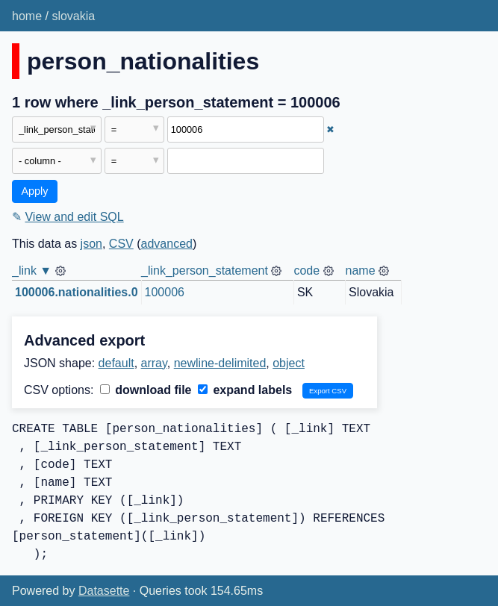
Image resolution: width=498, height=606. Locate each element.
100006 (164, 292)
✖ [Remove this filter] (330, 129)
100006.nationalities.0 (76, 292)
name (361, 270)
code (306, 270)
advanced (167, 243)
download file (146, 390)
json (91, 243)
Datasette (103, 590)
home (27, 16)
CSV (121, 243)
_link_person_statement (204, 270)
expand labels (245, 390)
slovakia (73, 16)
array (154, 363)
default (116, 363)
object (289, 363)
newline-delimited (220, 363)
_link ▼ (32, 270)
